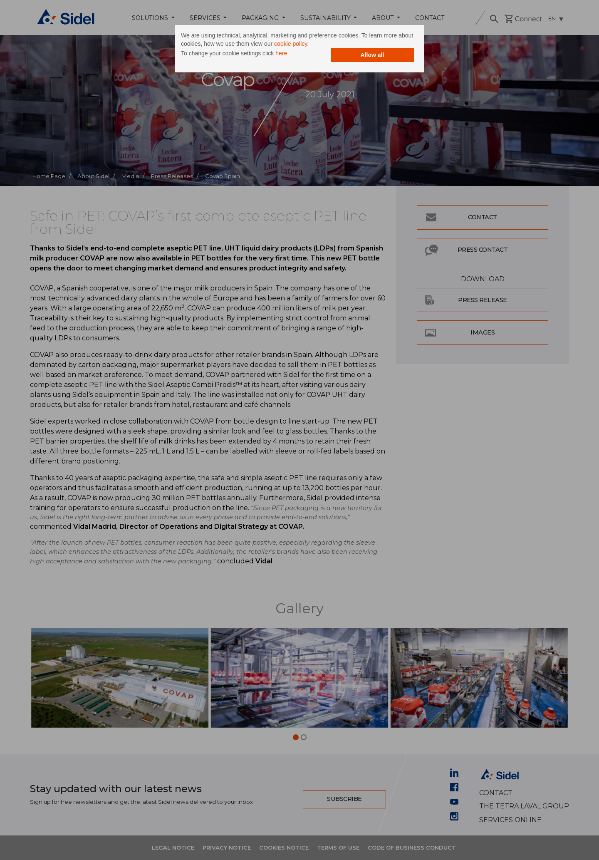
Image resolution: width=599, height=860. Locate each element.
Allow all (372, 55)
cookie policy (290, 43)
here (281, 53)
